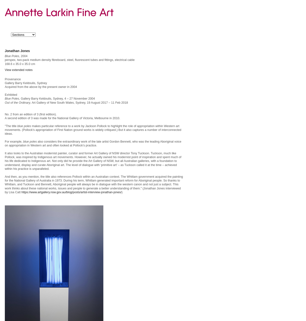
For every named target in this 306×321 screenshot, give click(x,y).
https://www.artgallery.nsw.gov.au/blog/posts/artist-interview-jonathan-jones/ (72, 192)
